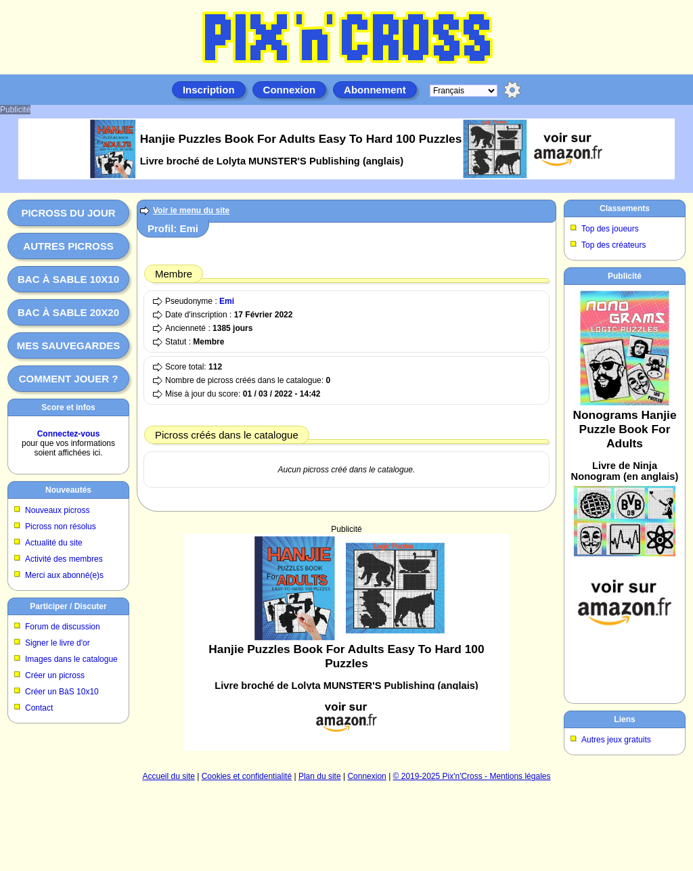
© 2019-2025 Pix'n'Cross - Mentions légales (472, 776)
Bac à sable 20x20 (68, 312)
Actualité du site (54, 543)
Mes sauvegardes (68, 345)
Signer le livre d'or (57, 643)
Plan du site (319, 776)
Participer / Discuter (68, 606)
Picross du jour (68, 213)
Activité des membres (64, 559)
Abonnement (375, 89)
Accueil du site (169, 776)
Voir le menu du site (191, 210)
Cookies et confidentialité (247, 776)
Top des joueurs (610, 228)
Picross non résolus (60, 526)
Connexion (289, 89)
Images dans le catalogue (71, 659)
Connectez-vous (68, 434)
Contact (39, 708)
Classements (625, 208)
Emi (226, 301)
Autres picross (68, 246)
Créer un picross (55, 675)
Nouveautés (68, 490)
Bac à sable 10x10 (68, 279)
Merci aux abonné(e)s (64, 575)
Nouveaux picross (57, 510)
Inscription (209, 89)
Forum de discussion (62, 626)
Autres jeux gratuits (616, 739)
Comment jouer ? (68, 378)
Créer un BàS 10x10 (62, 691)
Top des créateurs (613, 245)
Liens (624, 719)
